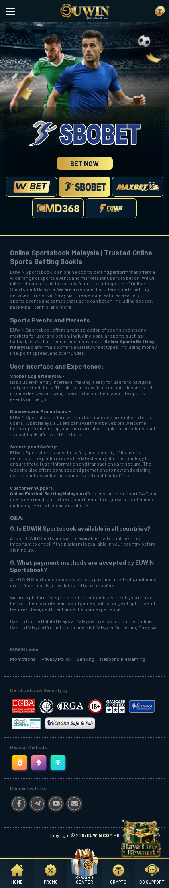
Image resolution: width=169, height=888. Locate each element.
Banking (85, 659)
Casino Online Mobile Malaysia (42, 621)
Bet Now (84, 163)
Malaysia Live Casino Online (105, 621)
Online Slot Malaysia (92, 627)
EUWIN (17, 329)
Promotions (23, 659)
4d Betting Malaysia (136, 627)
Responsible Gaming (122, 659)
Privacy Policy (56, 659)
